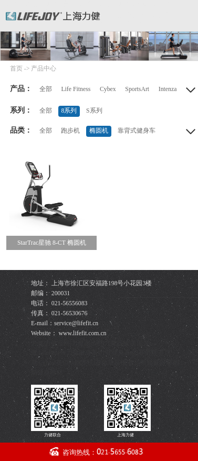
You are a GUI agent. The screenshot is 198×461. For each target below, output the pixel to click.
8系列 (69, 110)
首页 (16, 68)
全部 (45, 89)
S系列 (94, 110)
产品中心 (43, 68)
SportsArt (137, 89)
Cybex (108, 89)
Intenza (168, 89)
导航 (186, 14)
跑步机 (70, 130)
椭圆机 (98, 130)
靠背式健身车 (136, 130)
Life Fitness (75, 89)
